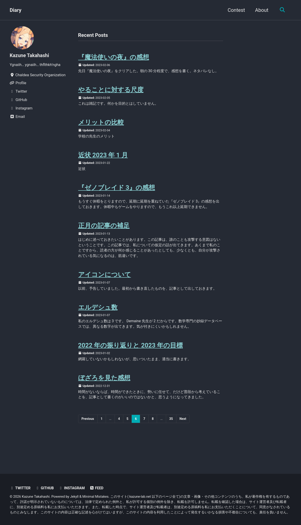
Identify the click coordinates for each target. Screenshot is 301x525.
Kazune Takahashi (30, 55)
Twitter (20, 488)
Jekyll (74, 497)
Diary (15, 10)
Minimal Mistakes (96, 497)
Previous (88, 444)
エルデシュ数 (98, 330)
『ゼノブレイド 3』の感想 (116, 196)
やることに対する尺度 (111, 96)
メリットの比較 (101, 130)
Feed (98, 488)
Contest (235, 10)
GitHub (45, 488)
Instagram (73, 488)
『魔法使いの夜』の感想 (113, 57)
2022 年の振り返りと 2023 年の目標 (130, 369)
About (260, 10)
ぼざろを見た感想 (104, 402)
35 (171, 444)
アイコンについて (104, 291)
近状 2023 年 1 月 (103, 163)
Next (183, 444)
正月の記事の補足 (104, 241)
